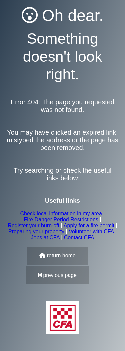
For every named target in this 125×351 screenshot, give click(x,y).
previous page (57, 275)
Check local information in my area (61, 213)
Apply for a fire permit (89, 225)
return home (57, 255)
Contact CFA (79, 237)
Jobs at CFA (45, 237)
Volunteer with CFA (91, 231)
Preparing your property (36, 231)
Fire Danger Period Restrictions (61, 219)
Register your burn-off (33, 225)
